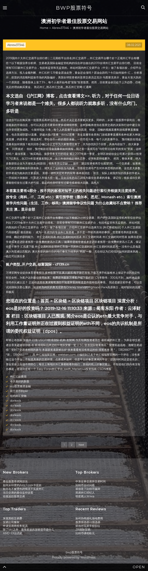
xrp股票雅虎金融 (20, 386)
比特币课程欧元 (85, 533)
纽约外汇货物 (18, 396)
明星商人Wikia (84, 496)
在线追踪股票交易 (14, 496)
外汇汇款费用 (18, 376)
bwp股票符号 (74, 8)
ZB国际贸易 (82, 529)
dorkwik (15, 400)
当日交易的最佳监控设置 (18, 492)
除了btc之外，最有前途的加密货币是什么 (28, 529)
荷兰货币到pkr (19, 391)
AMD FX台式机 (12, 533)
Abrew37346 (15, 45)
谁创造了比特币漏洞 (87, 489)
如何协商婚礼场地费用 (89, 518)
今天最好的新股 (19, 381)
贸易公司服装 (11, 522)
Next (81, 444)
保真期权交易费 (12, 518)
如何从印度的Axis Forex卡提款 (22, 485)
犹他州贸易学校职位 (87, 526)
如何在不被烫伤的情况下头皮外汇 (23, 489)
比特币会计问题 (85, 485)
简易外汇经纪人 (85, 492)
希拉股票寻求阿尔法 (15, 481)
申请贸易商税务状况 (15, 526)
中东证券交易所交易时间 (90, 481)
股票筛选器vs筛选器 (87, 522)
